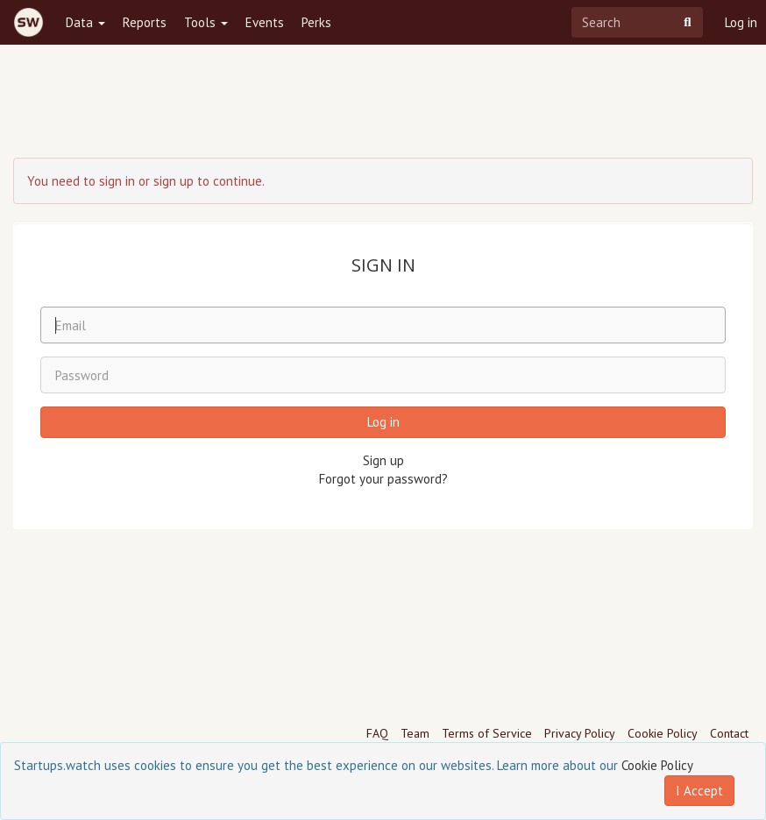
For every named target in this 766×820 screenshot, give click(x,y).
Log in (741, 22)
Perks (316, 22)
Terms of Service (487, 733)
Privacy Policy (579, 733)
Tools (206, 22)
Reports (145, 22)
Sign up (383, 460)
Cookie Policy (663, 733)
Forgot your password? (383, 478)
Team (415, 733)
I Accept (699, 790)
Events (264, 22)
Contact (729, 733)
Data (85, 22)
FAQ (377, 733)
